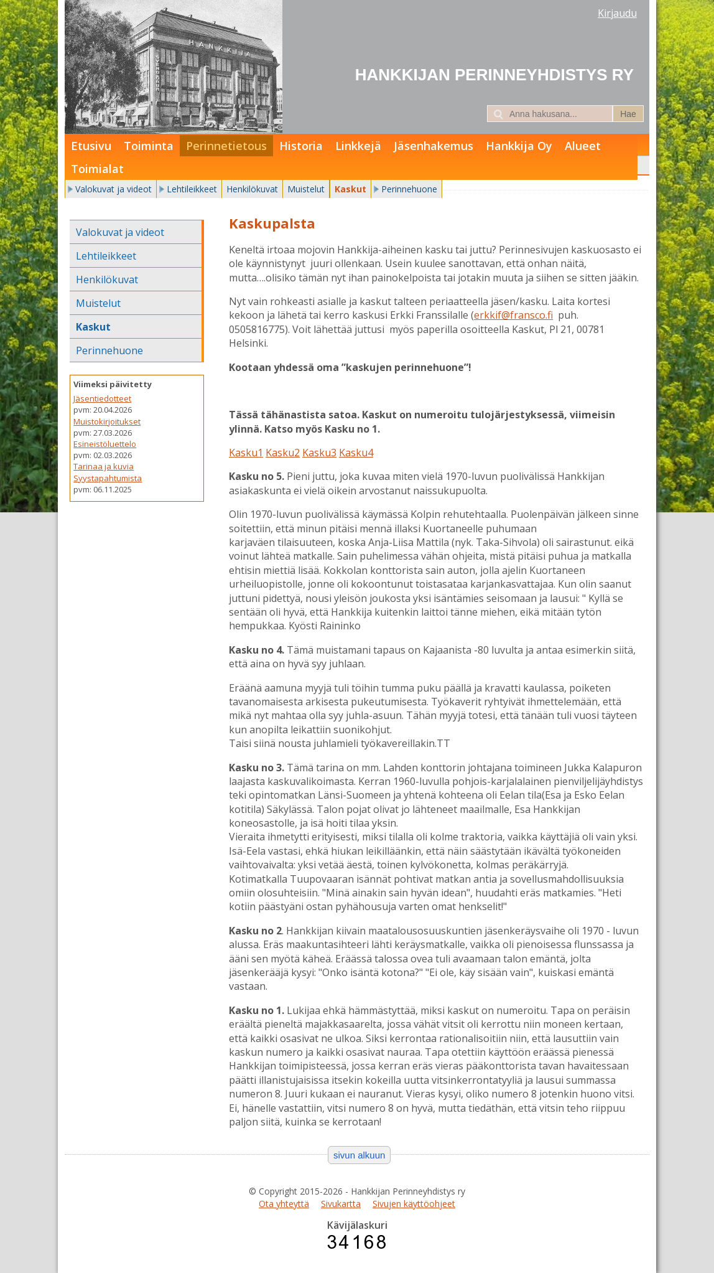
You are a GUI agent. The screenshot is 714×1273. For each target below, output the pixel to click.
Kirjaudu (617, 13)
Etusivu (91, 145)
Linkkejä (358, 145)
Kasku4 (356, 452)
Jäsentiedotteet (102, 398)
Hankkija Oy (519, 145)
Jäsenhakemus (433, 145)
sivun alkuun (359, 1155)
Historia (301, 145)
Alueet (583, 145)
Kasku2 (283, 452)
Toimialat (97, 168)
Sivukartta (341, 1204)
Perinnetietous (226, 145)
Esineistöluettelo (104, 443)
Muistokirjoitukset (107, 421)
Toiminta (149, 145)
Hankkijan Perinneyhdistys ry (494, 74)
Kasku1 (246, 452)
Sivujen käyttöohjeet (414, 1204)
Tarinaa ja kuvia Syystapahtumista (107, 472)
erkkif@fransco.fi (513, 315)
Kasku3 (319, 452)
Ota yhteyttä (284, 1204)
